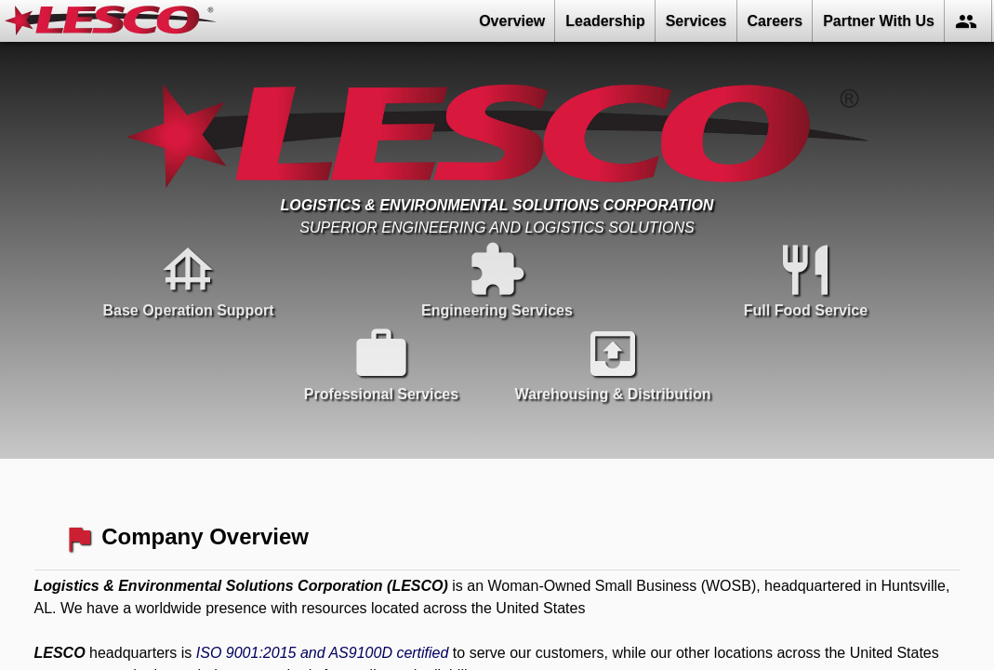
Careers (775, 21)
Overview (512, 21)
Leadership (604, 21)
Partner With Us (878, 21)
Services (696, 21)
